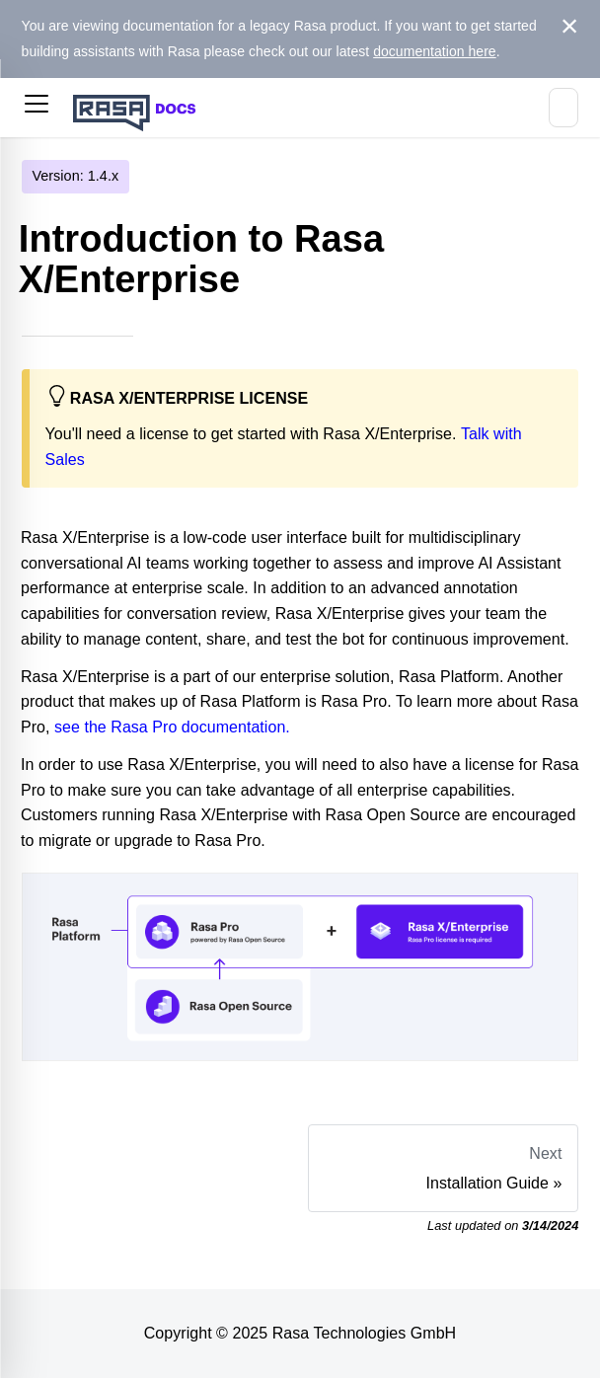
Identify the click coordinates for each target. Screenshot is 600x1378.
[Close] (570, 26)
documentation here (434, 51)
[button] (36, 107)
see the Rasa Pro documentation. (172, 727)
